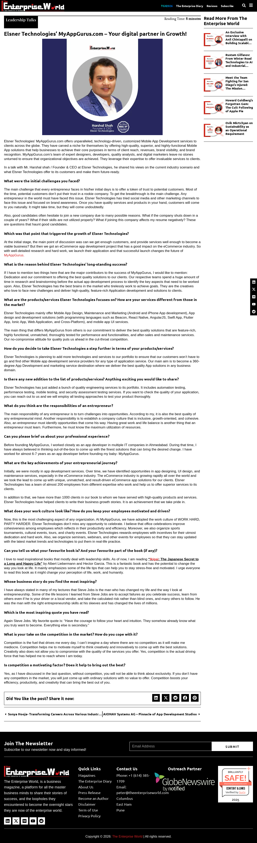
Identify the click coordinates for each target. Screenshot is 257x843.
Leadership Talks (21, 19)
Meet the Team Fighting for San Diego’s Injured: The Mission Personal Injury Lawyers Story (237, 83)
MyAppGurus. (14, 255)
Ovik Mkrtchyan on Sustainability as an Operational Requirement (239, 128)
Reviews (209, 6)
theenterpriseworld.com (235, 783)
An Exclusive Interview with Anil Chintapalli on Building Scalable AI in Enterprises (238, 37)
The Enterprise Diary (185, 6)
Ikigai (154, 559)
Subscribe (226, 6)
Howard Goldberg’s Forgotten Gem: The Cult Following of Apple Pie (239, 105)
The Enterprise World (127, 836)
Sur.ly (242, 791)
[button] (156, 697)
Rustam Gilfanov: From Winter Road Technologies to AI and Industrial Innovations (239, 60)
